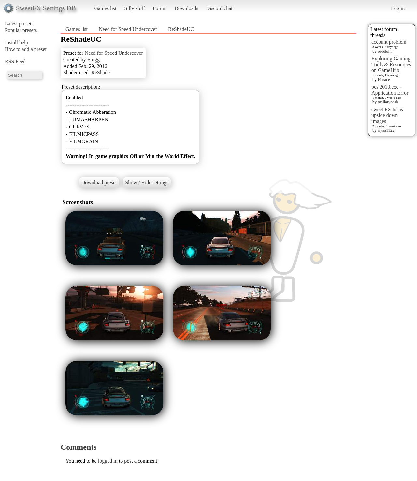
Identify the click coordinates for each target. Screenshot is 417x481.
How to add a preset (26, 49)
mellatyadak (388, 101)
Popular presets (21, 30)
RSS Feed (15, 61)
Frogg (93, 59)
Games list (105, 8)
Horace (384, 79)
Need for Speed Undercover (128, 29)
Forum (160, 8)
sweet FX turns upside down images (387, 115)
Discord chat (219, 8)
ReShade (100, 72)
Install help (16, 42)
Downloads (186, 8)
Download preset (99, 182)
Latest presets (19, 23)
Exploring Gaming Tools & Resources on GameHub (391, 64)
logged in (108, 461)
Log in (398, 8)
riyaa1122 (386, 130)
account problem (388, 42)
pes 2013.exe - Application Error (389, 90)
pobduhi (385, 51)
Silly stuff (134, 8)
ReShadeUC (181, 29)
